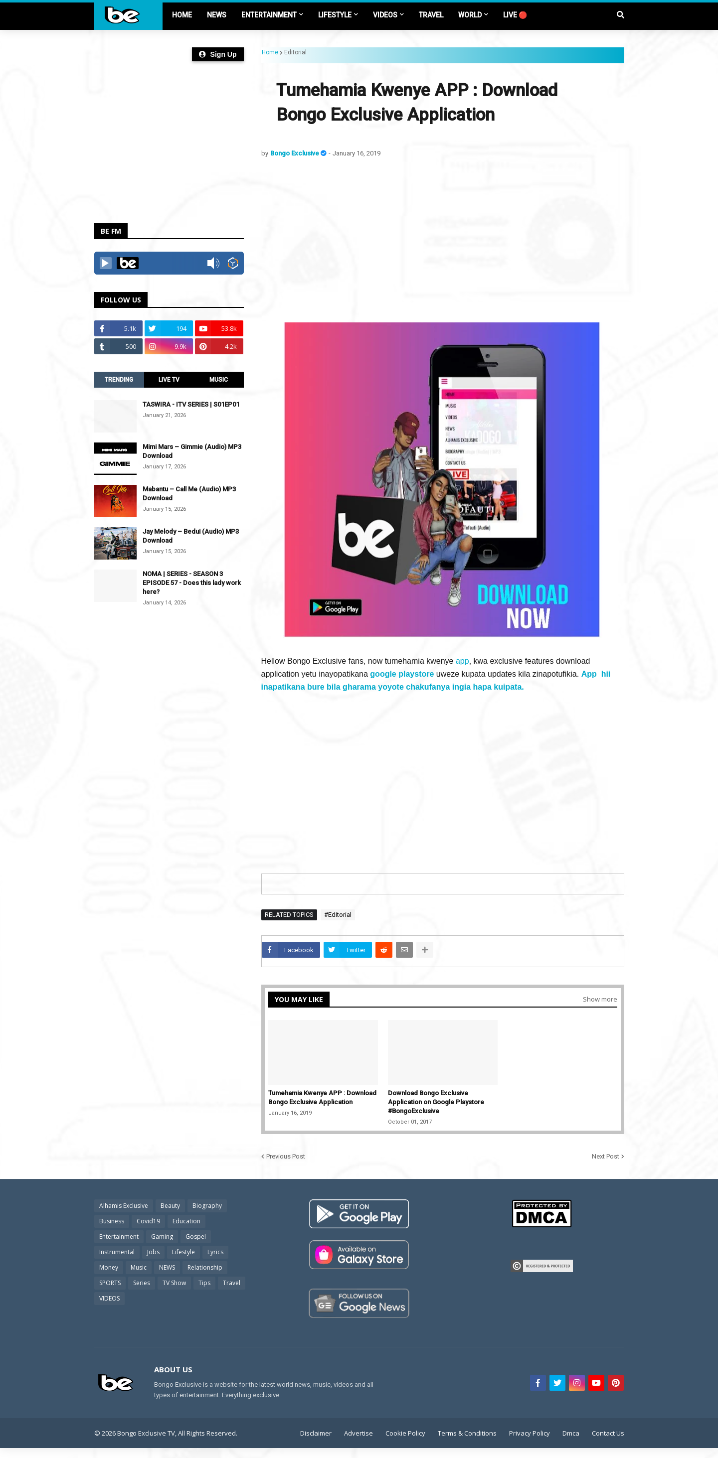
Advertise (358, 1433)
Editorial (295, 52)
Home (270, 52)
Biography (207, 1205)
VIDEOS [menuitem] (385, 15)
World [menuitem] (470, 15)
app (462, 661)
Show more (600, 999)
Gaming (162, 1236)
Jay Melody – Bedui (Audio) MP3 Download (191, 536)
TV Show (174, 1283)
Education (186, 1221)
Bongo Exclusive (295, 153)
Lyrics (215, 1252)
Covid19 (148, 1221)
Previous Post (285, 1156)
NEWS (167, 1267)
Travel (231, 1283)
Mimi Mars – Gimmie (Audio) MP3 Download (192, 451)
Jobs (153, 1252)
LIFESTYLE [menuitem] (335, 15)
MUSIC (218, 379)
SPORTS (110, 1283)
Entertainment (119, 1236)
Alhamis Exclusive (123, 1205)
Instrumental (117, 1252)
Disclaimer (316, 1433)
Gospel (195, 1236)
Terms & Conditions (467, 1433)
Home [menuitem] (182, 15)
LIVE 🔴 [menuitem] (515, 15)
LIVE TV (169, 379)
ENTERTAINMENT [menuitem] (269, 15)
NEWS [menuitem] (216, 15)
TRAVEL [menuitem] (431, 15)
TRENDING (119, 379)
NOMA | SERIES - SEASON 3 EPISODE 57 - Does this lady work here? (192, 582)
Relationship (204, 1267)
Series (141, 1283)
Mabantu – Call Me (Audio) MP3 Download (189, 493)
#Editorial (338, 914)
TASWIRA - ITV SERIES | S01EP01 (191, 404)
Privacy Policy (529, 1433)
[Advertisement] (442, 240)
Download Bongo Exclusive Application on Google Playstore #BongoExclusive (436, 1102)
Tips (204, 1283)
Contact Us (608, 1433)
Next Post (605, 1156)
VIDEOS (109, 1298)
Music (139, 1267)
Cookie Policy (405, 1433)
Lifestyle (183, 1252)
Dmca (570, 1433)
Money (108, 1267)
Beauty (170, 1205)
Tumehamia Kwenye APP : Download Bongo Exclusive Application (322, 1097)
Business (111, 1221)
